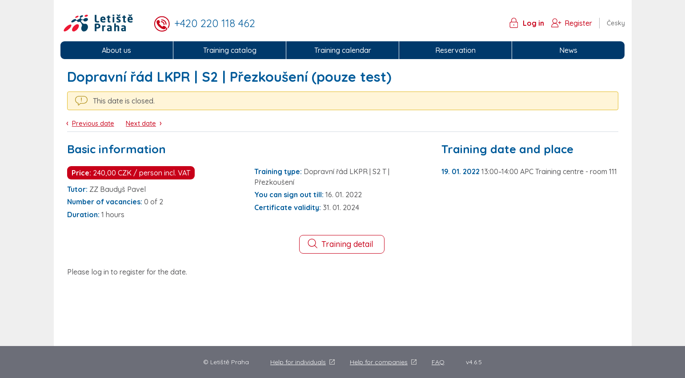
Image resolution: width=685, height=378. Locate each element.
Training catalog (229, 50)
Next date (141, 123)
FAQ (438, 362)
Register (578, 23)
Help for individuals (298, 362)
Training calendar (342, 50)
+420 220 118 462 (214, 23)
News (568, 50)
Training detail (340, 244)
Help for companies (379, 362)
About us (116, 50)
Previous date (93, 123)
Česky (616, 23)
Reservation (455, 50)
